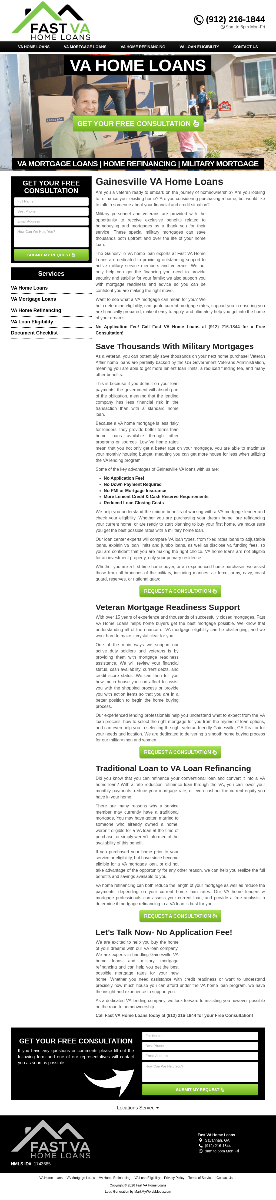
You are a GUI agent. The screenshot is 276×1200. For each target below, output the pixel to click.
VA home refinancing (115, 885)
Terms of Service (200, 1178)
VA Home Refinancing (143, 47)
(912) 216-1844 (229, 19)
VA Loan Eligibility (199, 47)
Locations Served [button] (138, 1108)
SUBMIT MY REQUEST (51, 255)
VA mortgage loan (139, 864)
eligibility (127, 518)
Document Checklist (34, 333)
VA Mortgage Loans (85, 47)
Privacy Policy (174, 1178)
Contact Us (245, 47)
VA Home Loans (34, 47)
